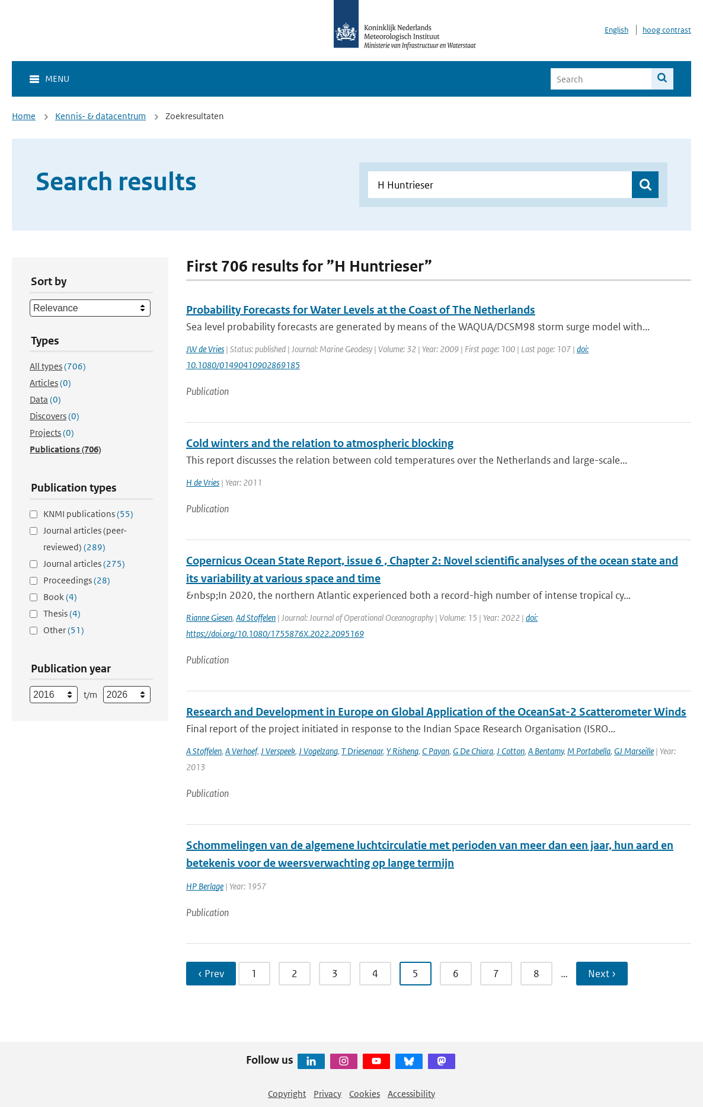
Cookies (364, 1093)
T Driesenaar (362, 751)
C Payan (435, 751)
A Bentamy (546, 751)
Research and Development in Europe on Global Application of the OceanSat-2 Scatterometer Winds (436, 712)
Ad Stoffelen (256, 617)
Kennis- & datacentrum (100, 116)
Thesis (62, 613)
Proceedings (76, 580)
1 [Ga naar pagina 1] (254, 973)
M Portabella (589, 751)
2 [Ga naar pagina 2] (295, 973)
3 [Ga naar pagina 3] (335, 973)
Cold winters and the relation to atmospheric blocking (319, 443)
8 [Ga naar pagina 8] (536, 973)
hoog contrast (667, 30)
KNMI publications (88, 513)
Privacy (327, 1093)
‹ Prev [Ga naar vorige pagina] (211, 973)
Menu (57, 78)
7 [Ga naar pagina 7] (496, 973)
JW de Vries (205, 349)
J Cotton (511, 751)
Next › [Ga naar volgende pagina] (602, 973)
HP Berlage (204, 886)
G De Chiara (473, 751)
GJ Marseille (634, 751)
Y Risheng (402, 751)
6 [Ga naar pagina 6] (456, 973)
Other (63, 630)
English (616, 30)
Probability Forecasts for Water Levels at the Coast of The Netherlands (360, 310)
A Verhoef (241, 751)
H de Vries (202, 482)
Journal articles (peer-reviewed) (85, 539)
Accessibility (411, 1093)
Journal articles (84, 563)
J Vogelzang (318, 751)
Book (60, 596)
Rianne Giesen (209, 617)
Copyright (287, 1093)
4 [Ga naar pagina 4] (375, 973)
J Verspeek (278, 751)
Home (24, 116)
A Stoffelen (204, 751)
